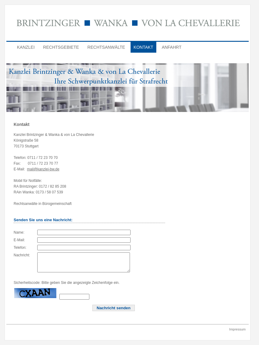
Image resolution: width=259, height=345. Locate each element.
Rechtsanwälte (106, 47)
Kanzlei (26, 47)
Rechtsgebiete (61, 47)
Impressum (237, 334)
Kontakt (143, 47)
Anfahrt (171, 47)
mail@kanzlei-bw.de (43, 169)
